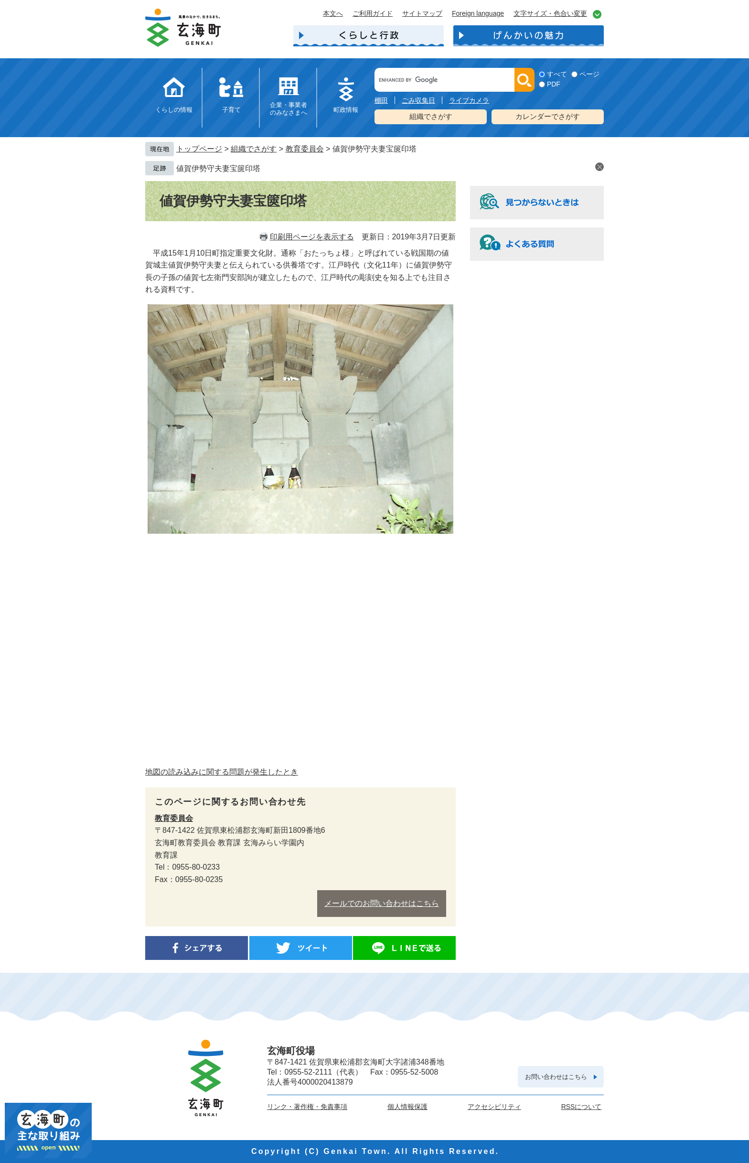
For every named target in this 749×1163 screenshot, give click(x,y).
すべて (557, 74)
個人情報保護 (407, 1106)
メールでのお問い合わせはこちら (381, 903)
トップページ (199, 149)
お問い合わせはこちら (556, 1076)
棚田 (381, 100)
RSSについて (581, 1106)
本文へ (333, 13)
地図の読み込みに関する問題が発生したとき (221, 772)
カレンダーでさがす (547, 116)
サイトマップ (422, 13)
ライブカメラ (469, 100)
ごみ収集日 (418, 100)
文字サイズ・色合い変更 (550, 13)
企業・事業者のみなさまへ (288, 108)
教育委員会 (305, 149)
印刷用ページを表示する (312, 237)
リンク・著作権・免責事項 (307, 1106)
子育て (231, 109)
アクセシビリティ (494, 1106)
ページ (589, 74)
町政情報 (345, 109)
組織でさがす (430, 116)
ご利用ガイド (373, 13)
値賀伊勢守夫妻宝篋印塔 (218, 168)
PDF (553, 84)
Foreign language (478, 13)
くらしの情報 (174, 109)
